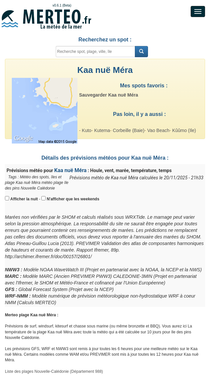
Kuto (87, 130)
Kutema (102, 130)
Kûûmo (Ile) (184, 130)
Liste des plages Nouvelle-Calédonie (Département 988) (54, 371)
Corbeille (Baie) (128, 130)
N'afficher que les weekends (73, 199)
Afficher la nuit (24, 199)
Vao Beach (158, 130)
